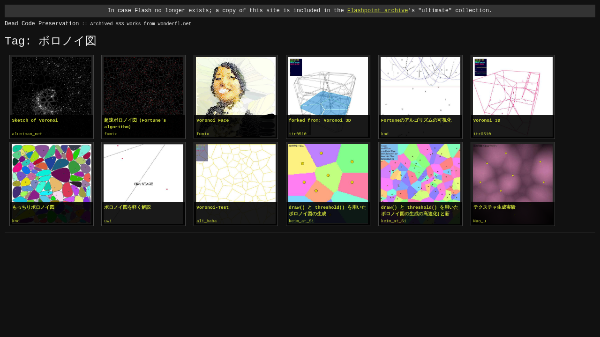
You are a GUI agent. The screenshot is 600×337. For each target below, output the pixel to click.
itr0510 (298, 134)
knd (385, 134)
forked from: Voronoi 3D (320, 120)
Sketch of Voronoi (35, 120)
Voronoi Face (212, 120)
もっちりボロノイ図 (33, 207)
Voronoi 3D (487, 120)
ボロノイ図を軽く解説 (127, 207)
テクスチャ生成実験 (494, 207)
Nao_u (479, 221)
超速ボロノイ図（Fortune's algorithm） (135, 123)
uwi (108, 221)
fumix (110, 134)
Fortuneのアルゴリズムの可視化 (416, 120)
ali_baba (206, 221)
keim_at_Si (301, 221)
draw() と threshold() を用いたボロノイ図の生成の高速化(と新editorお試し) (419, 210)
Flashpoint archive (377, 11)
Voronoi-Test (212, 207)
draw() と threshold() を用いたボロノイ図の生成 (327, 210)
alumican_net (27, 134)
